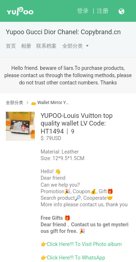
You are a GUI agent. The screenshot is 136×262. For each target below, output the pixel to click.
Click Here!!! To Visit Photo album (84, 244)
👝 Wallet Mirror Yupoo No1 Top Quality (50, 102)
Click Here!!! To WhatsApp (76, 258)
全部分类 (72, 46)
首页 (11, 46)
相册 (26, 46)
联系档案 (46, 46)
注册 (102, 10)
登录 (82, 10)
